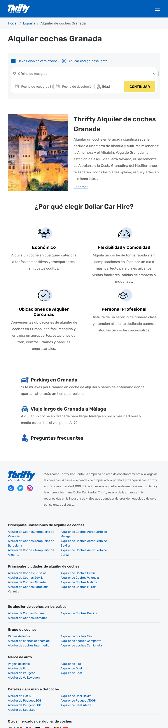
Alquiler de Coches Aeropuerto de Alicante (83, 544)
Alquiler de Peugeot (73, 646)
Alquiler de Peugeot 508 (77, 674)
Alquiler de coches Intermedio (81, 623)
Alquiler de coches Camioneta (133, 623)
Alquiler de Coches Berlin (77, 564)
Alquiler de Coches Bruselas (27, 564)
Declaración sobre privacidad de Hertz (87, 717)
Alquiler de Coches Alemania (132, 600)
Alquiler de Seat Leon (22, 678)
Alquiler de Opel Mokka (75, 669)
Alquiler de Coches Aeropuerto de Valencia (31, 535)
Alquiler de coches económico (134, 618)
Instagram (30, 489)
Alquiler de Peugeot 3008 (25, 674)
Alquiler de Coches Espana (26, 600)
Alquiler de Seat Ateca (128, 674)
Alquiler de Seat (124, 646)
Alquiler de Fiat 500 (21, 669)
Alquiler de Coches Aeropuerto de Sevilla (31, 544)
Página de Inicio (19, 618)
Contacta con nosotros (77, 722)
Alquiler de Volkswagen (24, 651)
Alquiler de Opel (18, 646)
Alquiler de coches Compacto (28, 623)
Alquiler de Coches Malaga (131, 569)
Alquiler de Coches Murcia (78, 574)
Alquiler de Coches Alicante (79, 569)
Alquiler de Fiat (70, 641)
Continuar (139, 87)
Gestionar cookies (109, 722)
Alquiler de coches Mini (76, 618)
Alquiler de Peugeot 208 (129, 669)
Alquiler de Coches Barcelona (28, 574)
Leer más (81, 187)
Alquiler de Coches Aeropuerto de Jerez (136, 544)
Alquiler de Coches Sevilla (131, 564)
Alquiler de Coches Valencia (27, 569)
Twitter (20, 489)
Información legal (131, 717)
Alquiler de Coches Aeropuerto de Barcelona (136, 535)
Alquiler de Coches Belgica (78, 600)
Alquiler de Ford (123, 641)
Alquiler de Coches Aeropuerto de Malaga (83, 535)
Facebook (11, 489)
